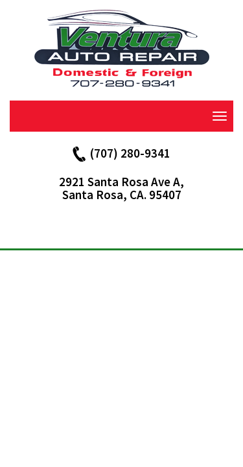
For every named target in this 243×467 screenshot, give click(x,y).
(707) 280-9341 (130, 153)
